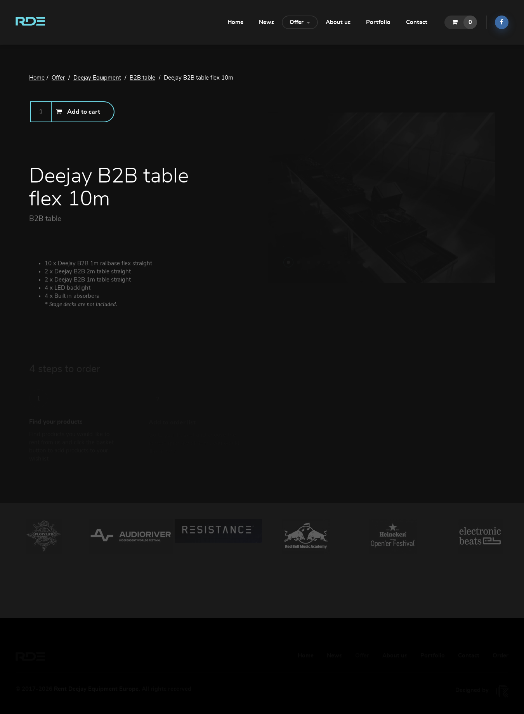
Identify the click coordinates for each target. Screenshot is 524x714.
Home (235, 22)
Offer (300, 21)
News (266, 22)
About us (338, 22)
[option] (43, 536)
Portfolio (378, 22)
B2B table (45, 218)
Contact (416, 22)
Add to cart (78, 111)
